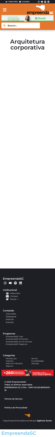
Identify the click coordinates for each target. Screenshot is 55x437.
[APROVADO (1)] (27, 375)
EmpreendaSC (13, 278)
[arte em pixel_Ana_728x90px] (27, 20)
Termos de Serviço (13, 399)
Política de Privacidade (15, 408)
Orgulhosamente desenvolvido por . (27, 421)
